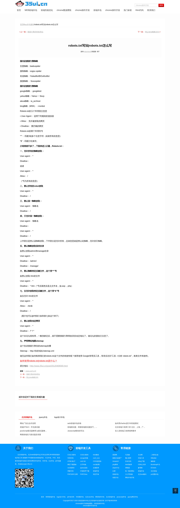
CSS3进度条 (97, 461)
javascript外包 (121, 497)
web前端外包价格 (74, 423)
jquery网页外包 (133, 497)
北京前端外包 (110, 497)
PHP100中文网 (73, 474)
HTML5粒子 (71, 461)
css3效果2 (71, 468)
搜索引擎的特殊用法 (35, 32)
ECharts (153, 468)
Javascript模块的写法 (76, 431)
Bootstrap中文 (155, 464)
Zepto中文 (115, 468)
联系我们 (151, 10)
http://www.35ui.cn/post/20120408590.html (49, 366)
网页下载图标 (72, 464)
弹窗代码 (71, 471)
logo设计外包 (61, 497)
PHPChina (83, 474)
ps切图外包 (154, 474)
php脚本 (115, 464)
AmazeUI (115, 461)
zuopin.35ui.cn (27, 464)
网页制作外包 (99, 497)
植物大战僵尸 (117, 458)
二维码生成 (154, 455)
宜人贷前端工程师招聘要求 (125, 431)
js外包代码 (70, 497)
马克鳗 (127, 455)
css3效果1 (96, 464)
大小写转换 (129, 474)
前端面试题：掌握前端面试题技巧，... (82, 427)
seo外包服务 (29, 24)
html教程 (96, 455)
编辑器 (153, 461)
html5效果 (128, 464)
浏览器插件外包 (99, 503)
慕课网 (114, 455)
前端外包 (98, 10)
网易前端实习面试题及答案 (30, 435)
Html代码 (140, 10)
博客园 (127, 468)
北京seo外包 (89, 497)
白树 (114, 471)
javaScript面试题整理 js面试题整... (33, 431)
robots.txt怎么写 (31, 371)
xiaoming (87, 51)
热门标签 (128, 10)
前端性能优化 (47, 10)
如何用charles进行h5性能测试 (126, 423)
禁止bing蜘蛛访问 (152, 32)
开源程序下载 (84, 471)
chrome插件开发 (82, 10)
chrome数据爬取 (64, 10)
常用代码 (71, 458)
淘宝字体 (96, 474)
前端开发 (96, 471)
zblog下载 (141, 461)
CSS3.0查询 (84, 455)
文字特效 (83, 464)
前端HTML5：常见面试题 (30, 427)
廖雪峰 (140, 468)
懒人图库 (128, 458)
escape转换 (84, 458)
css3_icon (96, 458)
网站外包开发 (129, 477)
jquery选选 (83, 468)
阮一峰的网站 (129, 471)
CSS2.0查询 (72, 455)
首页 (19, 10)
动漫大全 (115, 477)
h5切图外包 (80, 497)
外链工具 (141, 458)
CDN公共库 (142, 464)
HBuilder (153, 458)
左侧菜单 (96, 468)
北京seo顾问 (142, 474)
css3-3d (83, 461)
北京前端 (154, 471)
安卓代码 (128, 461)
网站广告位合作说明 (28, 423)
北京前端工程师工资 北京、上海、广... (130, 427)
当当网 (140, 455)
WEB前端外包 (31, 10)
